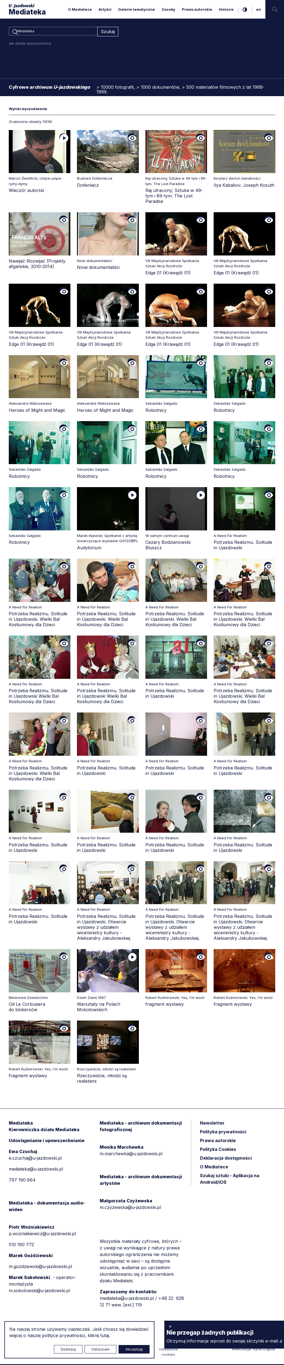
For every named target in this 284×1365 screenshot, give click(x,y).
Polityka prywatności (223, 1133)
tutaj (104, 1335)
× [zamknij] (170, 1326)
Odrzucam (100, 1349)
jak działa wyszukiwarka (30, 44)
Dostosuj (68, 1349)
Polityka (218, 1150)
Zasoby (168, 9)
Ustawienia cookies (168, 1353)
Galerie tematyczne (136, 9)
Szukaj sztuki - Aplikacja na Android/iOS (229, 1180)
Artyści (105, 9)
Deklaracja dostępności (226, 1159)
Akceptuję (134, 1349)
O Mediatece (80, 9)
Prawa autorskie (197, 9)
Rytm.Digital (264, 1349)
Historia (226, 9)
